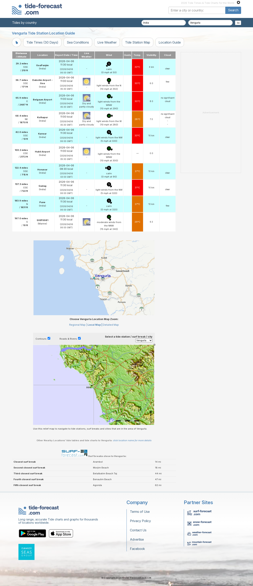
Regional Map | (78, 324)
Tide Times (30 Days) (42, 42)
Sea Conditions (78, 42)
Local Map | (95, 324)
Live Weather (107, 42)
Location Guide (170, 42)
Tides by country (24, 23)
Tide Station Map (137, 42)
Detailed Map (111, 324)
